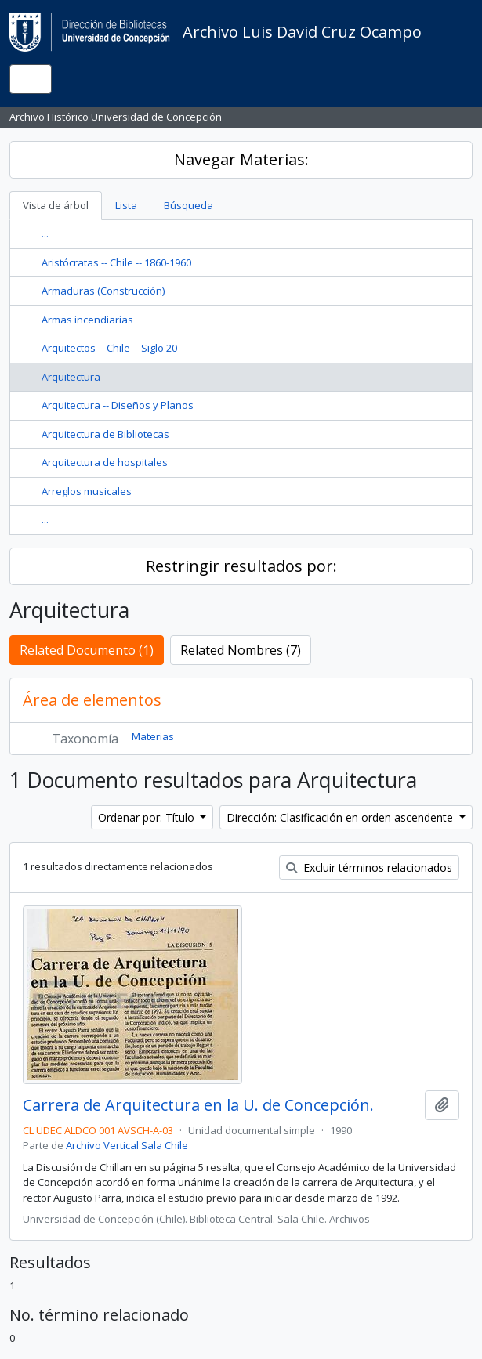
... (45, 233)
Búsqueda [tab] (188, 205)
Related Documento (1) (87, 650)
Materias (153, 736)
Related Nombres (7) (240, 650)
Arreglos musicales (87, 491)
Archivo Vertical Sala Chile (127, 1145)
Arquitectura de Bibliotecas (105, 434)
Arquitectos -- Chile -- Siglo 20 (109, 348)
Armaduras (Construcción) (103, 291)
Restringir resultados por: (241, 565)
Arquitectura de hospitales (105, 462)
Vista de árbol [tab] (56, 205)
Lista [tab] (126, 205)
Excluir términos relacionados (369, 867)
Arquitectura (71, 377)
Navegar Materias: (241, 159)
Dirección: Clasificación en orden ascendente (341, 817)
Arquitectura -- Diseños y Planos (118, 405)
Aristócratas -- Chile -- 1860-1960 (116, 262)
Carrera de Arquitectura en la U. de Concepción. (198, 1105)
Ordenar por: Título (148, 817)
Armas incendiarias (87, 320)
